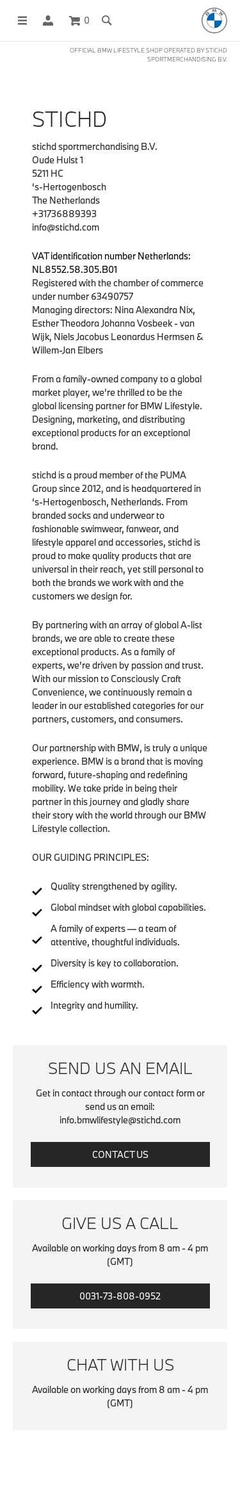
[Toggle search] (107, 20)
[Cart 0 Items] (79, 20)
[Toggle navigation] (16, 20)
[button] (48, 20)
